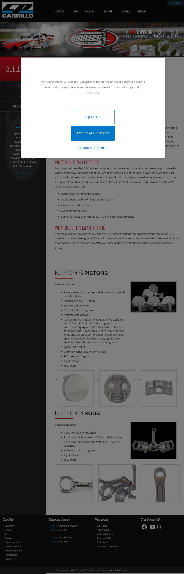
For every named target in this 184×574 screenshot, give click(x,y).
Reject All (92, 117)
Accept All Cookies (93, 134)
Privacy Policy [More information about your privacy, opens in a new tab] (93, 92)
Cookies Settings (92, 149)
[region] (93, 108)
